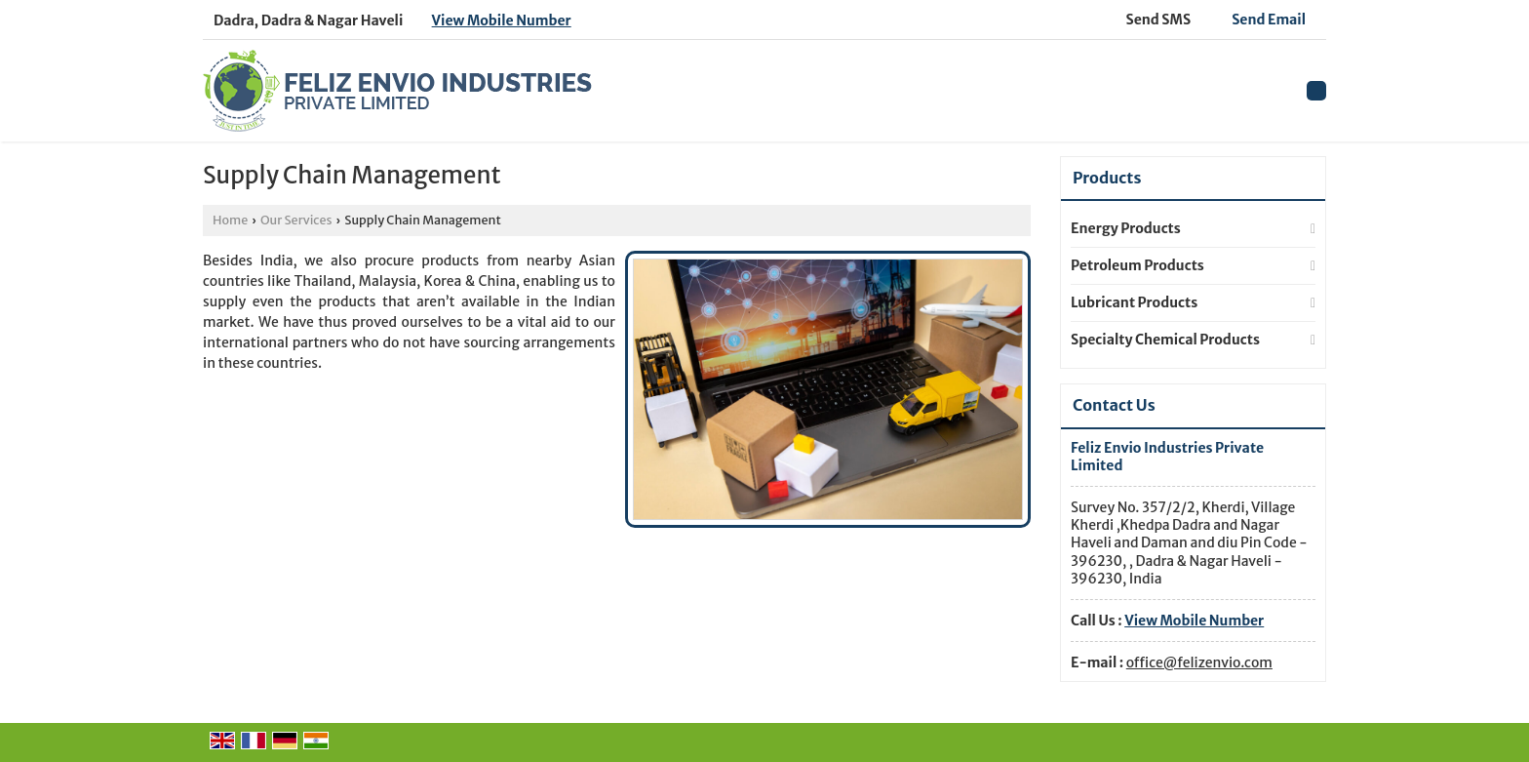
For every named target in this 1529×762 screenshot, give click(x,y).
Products (1107, 177)
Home (230, 220)
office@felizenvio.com (1199, 662)
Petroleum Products (1137, 265)
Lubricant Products (1134, 302)
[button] (501, 20)
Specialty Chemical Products (1165, 339)
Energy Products (1126, 228)
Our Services (296, 220)
